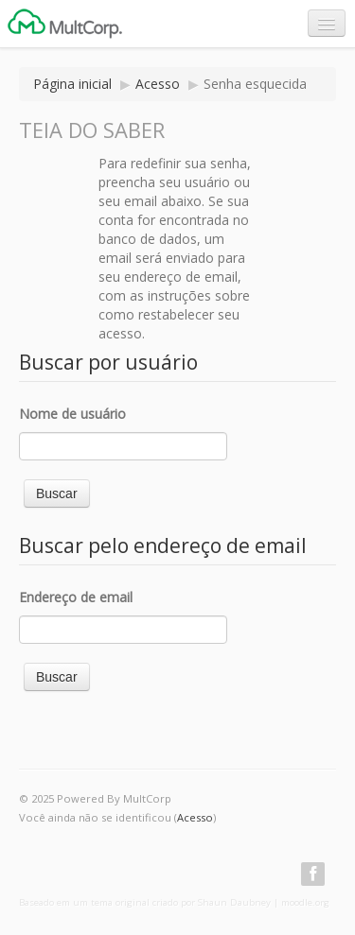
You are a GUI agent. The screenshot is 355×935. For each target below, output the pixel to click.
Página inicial (72, 84)
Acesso (157, 84)
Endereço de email (76, 597)
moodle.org (305, 902)
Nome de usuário (72, 414)
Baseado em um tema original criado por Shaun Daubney (145, 902)
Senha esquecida (255, 84)
